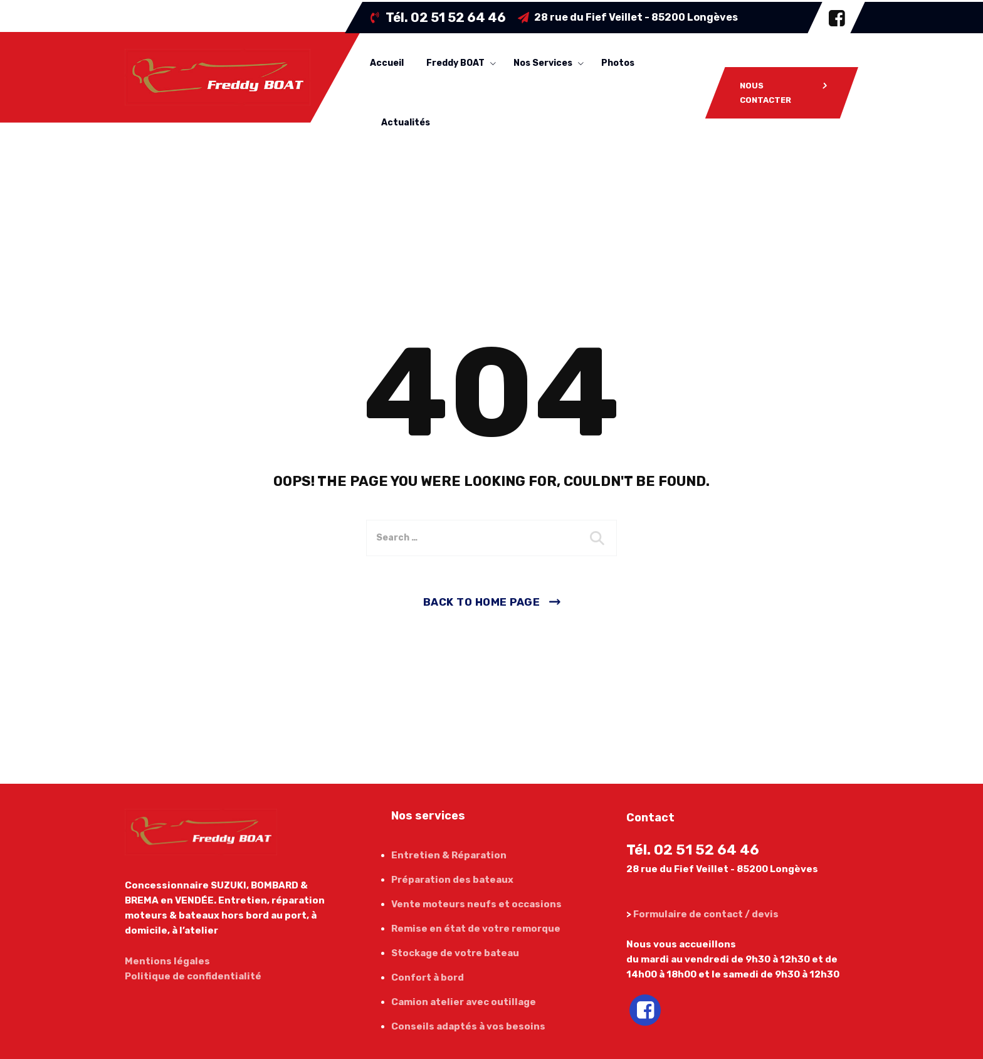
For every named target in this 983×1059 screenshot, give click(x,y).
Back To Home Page (481, 602)
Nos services (542, 63)
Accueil (387, 63)
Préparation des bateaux (452, 879)
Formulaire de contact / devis (706, 914)
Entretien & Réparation (449, 855)
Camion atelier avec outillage (463, 1002)
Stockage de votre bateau (455, 953)
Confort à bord (427, 977)
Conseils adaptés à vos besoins (468, 1026)
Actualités (405, 122)
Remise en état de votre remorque (475, 928)
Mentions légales (167, 961)
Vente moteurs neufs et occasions (476, 904)
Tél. (446, 17)
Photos (617, 63)
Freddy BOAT (455, 63)
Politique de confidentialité (193, 976)
